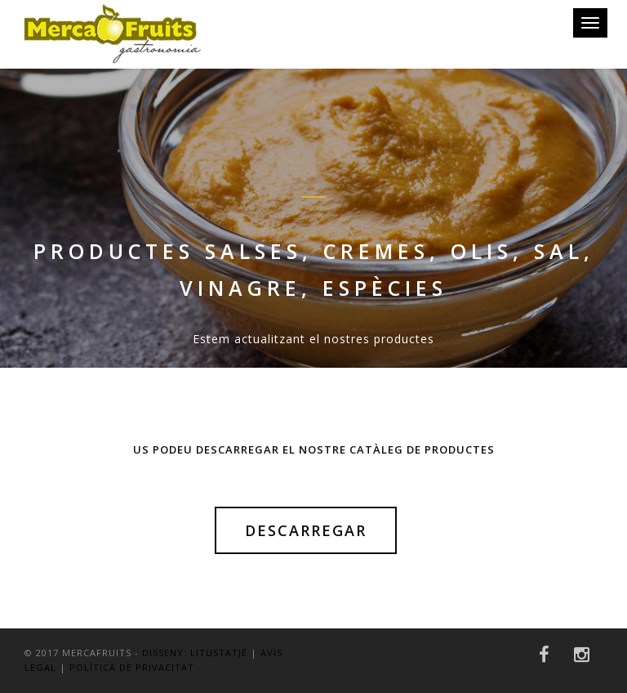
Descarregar (306, 530)
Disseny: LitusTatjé (194, 652)
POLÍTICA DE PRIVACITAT (131, 667)
